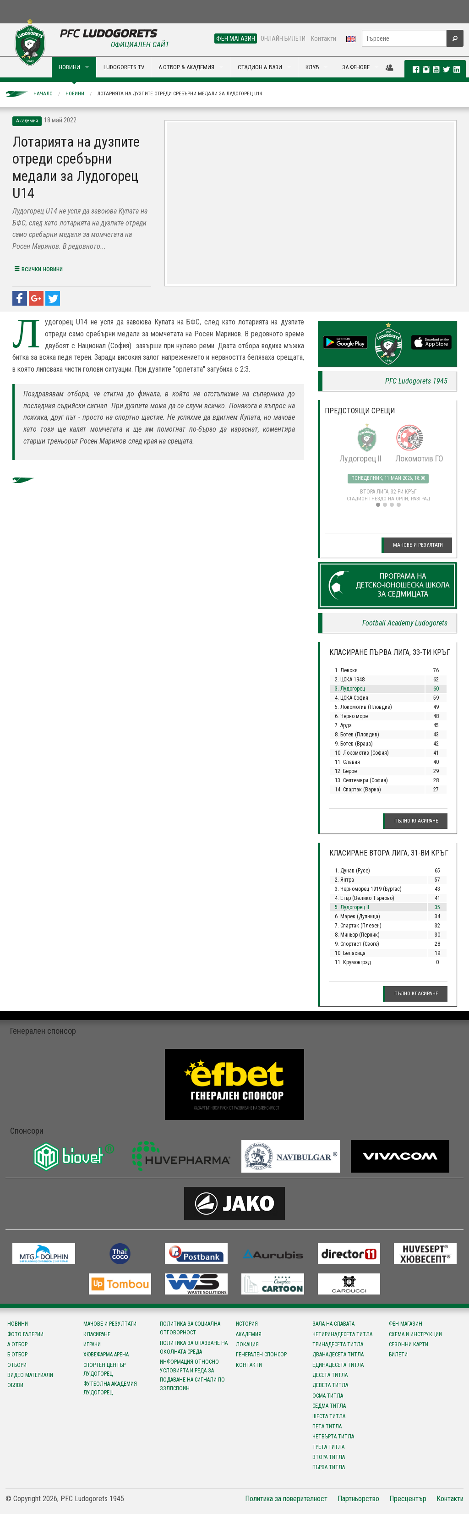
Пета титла (327, 1426)
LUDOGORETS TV (124, 67)
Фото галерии (25, 1334)
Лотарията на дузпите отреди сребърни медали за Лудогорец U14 (179, 93)
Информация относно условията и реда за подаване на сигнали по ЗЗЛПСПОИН (192, 1375)
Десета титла (330, 1375)
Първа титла (328, 1467)
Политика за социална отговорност (190, 1328)
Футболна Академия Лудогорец (110, 1388)
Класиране (96, 1334)
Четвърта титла (333, 1436)
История (247, 1324)
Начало (43, 93)
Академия (249, 1334)
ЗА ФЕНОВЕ (356, 67)
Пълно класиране (416, 821)
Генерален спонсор (261, 1354)
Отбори (17, 1365)
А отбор (17, 1344)
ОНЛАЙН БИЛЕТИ (283, 38)
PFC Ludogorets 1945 (416, 381)
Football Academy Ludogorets (404, 623)
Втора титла (328, 1457)
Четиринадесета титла (342, 1334)
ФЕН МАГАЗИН (235, 38)
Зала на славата (333, 1324)
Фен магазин (405, 1324)
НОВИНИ (69, 67)
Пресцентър (407, 1498)
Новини (74, 93)
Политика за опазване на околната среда (194, 1347)
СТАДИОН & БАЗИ (260, 67)
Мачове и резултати (418, 545)
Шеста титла (328, 1416)
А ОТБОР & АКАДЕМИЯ (186, 67)
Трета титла (328, 1447)
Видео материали (30, 1375)
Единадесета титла (338, 1365)
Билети (398, 1354)
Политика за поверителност (286, 1498)
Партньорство (358, 1498)
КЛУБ (312, 67)
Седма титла (329, 1406)
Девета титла (330, 1385)
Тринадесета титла (337, 1344)
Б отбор (17, 1354)
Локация (247, 1344)
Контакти (323, 38)
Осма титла (327, 1396)
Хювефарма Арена (106, 1354)
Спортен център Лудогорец (104, 1369)
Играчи (92, 1344)
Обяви (15, 1385)
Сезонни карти (408, 1344)
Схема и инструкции (415, 1334)
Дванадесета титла (338, 1354)
